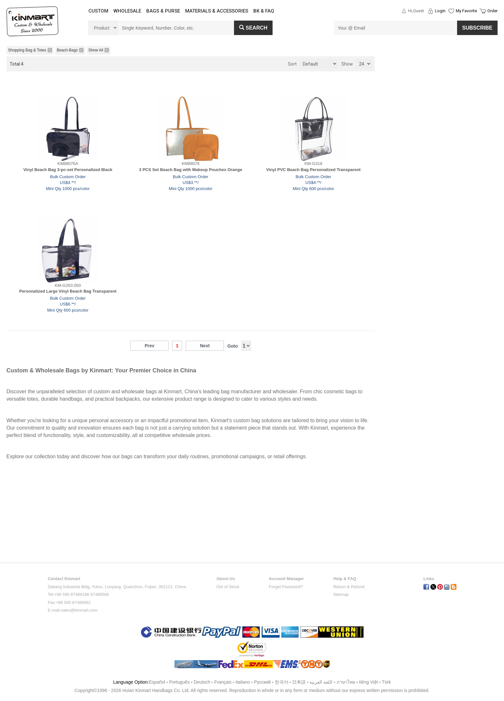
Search (253, 28)
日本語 (299, 682)
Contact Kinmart (64, 578)
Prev (149, 345)
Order (492, 10)
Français (222, 682)
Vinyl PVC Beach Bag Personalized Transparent (313, 169)
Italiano (243, 682)
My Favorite (466, 10)
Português (179, 682)
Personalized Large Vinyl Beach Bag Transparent (67, 291)
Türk (386, 682)
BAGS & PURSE (163, 11)
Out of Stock (227, 586)
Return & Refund (348, 586)
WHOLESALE (127, 11)
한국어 (281, 682)
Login (440, 10)
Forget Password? (286, 586)
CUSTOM (98, 11)
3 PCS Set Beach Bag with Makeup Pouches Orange (190, 169)
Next (205, 345)
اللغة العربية (322, 682)
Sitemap (341, 594)
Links (428, 578)
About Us (225, 578)
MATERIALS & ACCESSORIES (216, 11)
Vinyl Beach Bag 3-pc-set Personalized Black (67, 169)
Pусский (262, 682)
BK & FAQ (263, 11)
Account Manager (286, 578)
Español (157, 682)
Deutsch (202, 682)
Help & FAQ (344, 578)
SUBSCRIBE (477, 28)
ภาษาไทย (346, 682)
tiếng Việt (368, 682)
